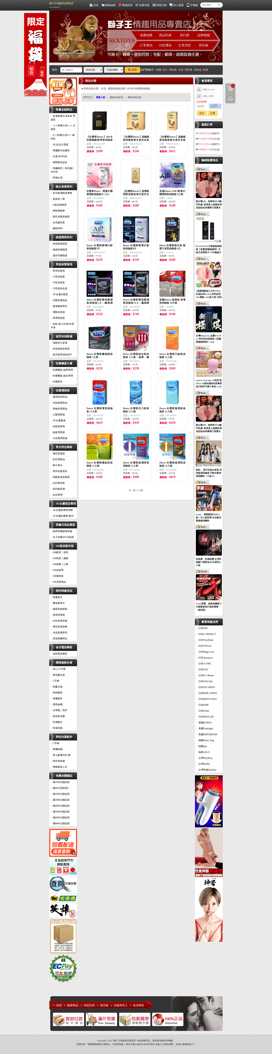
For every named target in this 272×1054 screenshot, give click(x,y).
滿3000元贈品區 (60, 800)
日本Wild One (204, 681)
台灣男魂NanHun (206, 770)
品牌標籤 (203, 35)
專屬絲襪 (56, 749)
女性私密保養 (59, 620)
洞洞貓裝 (56, 692)
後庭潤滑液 (58, 432)
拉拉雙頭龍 (58, 483)
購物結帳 (108, 5)
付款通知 (165, 45)
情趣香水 (56, 597)
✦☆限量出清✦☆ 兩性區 (63, 137)
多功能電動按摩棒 (61, 193)
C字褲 (55, 681)
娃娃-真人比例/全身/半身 (62, 326)
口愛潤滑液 (58, 414)
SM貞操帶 (57, 570)
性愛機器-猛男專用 (62, 370)
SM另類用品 (58, 582)
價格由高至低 (134, 97)
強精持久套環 (59, 343)
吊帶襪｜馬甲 (59, 710)
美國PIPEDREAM (206, 734)
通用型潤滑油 (59, 397)
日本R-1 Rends (205, 675)
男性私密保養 (59, 626)
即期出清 (56, 177)
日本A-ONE (203, 663)
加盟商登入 (121, 1005)
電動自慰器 (58, 312)
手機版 (192, 5)
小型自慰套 (58, 276)
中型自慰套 (58, 282)
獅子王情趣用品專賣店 (61, 5)
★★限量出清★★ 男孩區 (63, 118)
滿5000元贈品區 (60, 811)
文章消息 (184, 45)
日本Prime (202, 711)
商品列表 (165, 35)
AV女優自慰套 (59, 294)
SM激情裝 (57, 576)
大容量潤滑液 (59, 438)
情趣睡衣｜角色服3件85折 (62, 170)
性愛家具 (56, 381)
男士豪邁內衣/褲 (60, 755)
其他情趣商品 (59, 638)
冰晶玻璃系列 (59, 632)
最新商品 (72, 1005)
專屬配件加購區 (60, 150)
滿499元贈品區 (60, 788)
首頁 (94, 5)
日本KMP (202, 705)
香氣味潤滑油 (59, 408)
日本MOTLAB (205, 716)
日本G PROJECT (206, 634)
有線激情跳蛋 (59, 243)
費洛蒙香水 (58, 603)
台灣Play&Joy (204, 758)
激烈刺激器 (58, 453)
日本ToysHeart (204, 640)
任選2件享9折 (59, 156)
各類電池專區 (59, 653)
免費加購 (146, 35)
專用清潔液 (58, 615)
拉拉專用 (56, 495)
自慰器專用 (58, 426)
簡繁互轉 (159, 5)
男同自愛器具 (59, 471)
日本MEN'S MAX (206, 699)
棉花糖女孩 (58, 675)
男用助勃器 (58, 318)
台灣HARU (203, 764)
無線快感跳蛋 (59, 249)
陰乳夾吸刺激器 (60, 216)
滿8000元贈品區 (60, 823)
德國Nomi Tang (205, 740)
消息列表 (89, 1005)
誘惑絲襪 (56, 704)
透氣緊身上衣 (59, 767)
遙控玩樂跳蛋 (59, 255)
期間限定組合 (59, 162)
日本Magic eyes (205, 652)
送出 (201, 113)
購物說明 (125, 5)
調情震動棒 (58, 210)
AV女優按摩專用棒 (62, 510)
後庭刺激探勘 (59, 609)
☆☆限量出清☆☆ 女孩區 (63, 127)
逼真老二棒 (58, 199)
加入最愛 (176, 5)
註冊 (212, 113)
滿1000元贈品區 (60, 782)
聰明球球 (56, 228)
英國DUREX (204, 722)
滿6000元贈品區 (60, 817)
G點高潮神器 (59, 205)
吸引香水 (56, 465)
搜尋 (132, 69)
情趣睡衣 (56, 698)
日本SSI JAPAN (205, 687)
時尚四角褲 (58, 761)
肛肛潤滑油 (58, 459)
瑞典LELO (203, 752)
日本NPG (202, 628)
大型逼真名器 (59, 288)
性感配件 (56, 722)
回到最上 (230, 98)
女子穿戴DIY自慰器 (62, 537)
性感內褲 (56, 728)
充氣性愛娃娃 (59, 300)
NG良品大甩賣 (59, 144)
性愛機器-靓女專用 (62, 375)
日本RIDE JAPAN (206, 693)
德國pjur (201, 746)
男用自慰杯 (58, 270)
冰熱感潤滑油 (59, 403)
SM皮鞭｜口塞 (59, 564)
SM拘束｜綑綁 (59, 558)
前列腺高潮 (58, 489)
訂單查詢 (146, 45)
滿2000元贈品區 (60, 794)
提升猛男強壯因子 (61, 354)
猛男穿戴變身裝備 (61, 531)
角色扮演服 (58, 716)
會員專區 (138, 1005)
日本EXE (202, 669)
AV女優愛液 (58, 420)
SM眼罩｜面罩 (59, 552)
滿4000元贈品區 (60, 805)
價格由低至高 (116, 97)
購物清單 (230, 86)
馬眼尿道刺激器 (60, 477)
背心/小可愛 (58, 669)
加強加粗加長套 (60, 348)
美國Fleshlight (204, 728)
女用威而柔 (58, 222)
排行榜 (184, 35)
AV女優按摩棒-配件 (62, 516)
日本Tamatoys (204, 657)
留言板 (203, 45)
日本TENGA (203, 646)
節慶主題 (56, 686)
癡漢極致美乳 (59, 306)
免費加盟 (142, 5)
